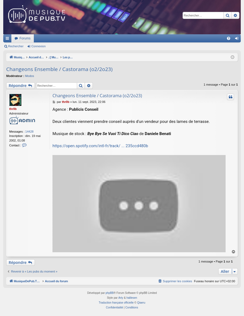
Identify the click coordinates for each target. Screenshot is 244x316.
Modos (29, 76)
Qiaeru (141, 302)
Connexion (38, 46)
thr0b (13, 108)
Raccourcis (8, 39)
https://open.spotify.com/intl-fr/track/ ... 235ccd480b (100, 145)
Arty (120, 297)
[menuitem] (229, 38)
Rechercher (16, 46)
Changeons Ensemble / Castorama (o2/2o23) (59, 69)
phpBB (109, 292)
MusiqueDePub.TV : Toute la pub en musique (47, 38)
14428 (29, 131)
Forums (96, 38)
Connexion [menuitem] (238, 39)
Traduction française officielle (116, 302)
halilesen (131, 297)
